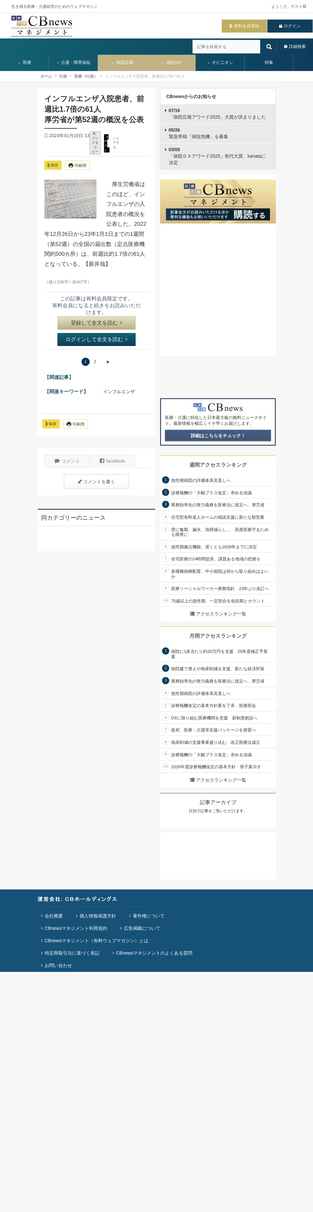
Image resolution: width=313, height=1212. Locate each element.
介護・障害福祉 (73, 62)
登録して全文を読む (96, 322)
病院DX (171, 62)
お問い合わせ (58, 965)
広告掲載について (142, 928)
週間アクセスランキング (218, 465)
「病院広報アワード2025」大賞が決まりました (217, 114)
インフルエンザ (119, 391)
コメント (67, 461)
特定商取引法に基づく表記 (72, 953)
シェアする (116, 142)
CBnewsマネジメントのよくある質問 (154, 953)
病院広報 (122, 62)
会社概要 (54, 915)
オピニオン (220, 62)
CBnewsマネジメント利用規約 (76, 928)
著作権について (149, 915)
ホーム (46, 76)
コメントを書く (96, 481)
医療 (24, 62)
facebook (112, 461)
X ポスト (106, 143)
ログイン (292, 25)
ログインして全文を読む (96, 339)
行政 (63, 76)
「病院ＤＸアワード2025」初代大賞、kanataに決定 (217, 156)
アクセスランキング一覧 (218, 613)
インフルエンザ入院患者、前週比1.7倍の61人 (145, 76)
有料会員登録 (246, 25)
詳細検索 (297, 46)
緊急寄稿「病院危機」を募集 (198, 133)
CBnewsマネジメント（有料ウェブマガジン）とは (96, 940)
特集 (269, 62)
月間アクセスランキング (218, 636)
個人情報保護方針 (98, 915)
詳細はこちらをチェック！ (218, 435)
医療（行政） (86, 76)
